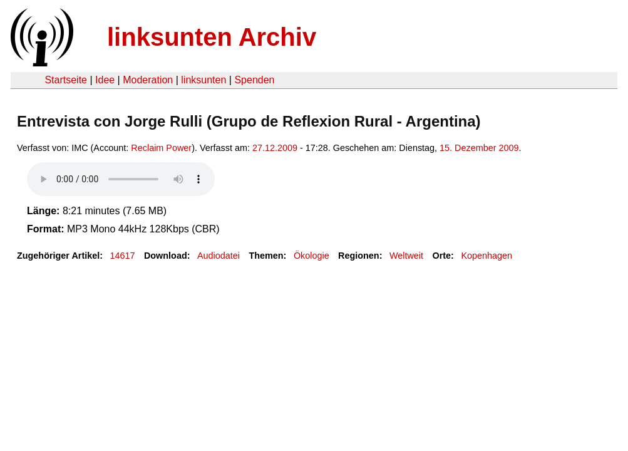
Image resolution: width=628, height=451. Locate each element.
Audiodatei (218, 256)
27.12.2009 (274, 148)
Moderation (148, 80)
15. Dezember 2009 (479, 148)
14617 (122, 256)
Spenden (254, 80)
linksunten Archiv (211, 37)
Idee (105, 80)
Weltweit (406, 256)
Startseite (65, 80)
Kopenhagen (486, 256)
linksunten (203, 80)
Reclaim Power (161, 148)
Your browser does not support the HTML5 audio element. (121, 179)
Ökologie (311, 256)
